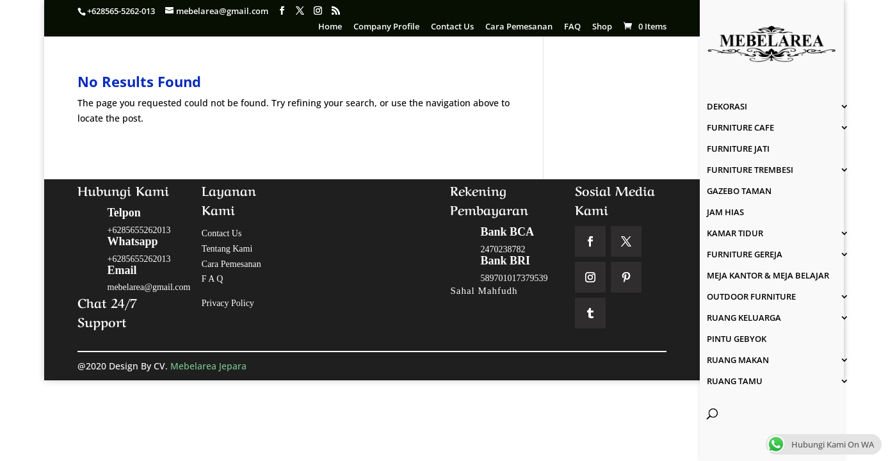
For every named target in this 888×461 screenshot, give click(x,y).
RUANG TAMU (735, 381)
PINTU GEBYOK (736, 339)
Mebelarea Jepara (209, 366)
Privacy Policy (228, 303)
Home (330, 27)
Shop (602, 27)
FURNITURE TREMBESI (750, 170)
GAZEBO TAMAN (739, 191)
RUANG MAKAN (738, 360)
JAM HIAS (725, 212)
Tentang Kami (227, 249)
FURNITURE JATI (738, 149)
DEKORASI (727, 107)
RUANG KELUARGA (744, 318)
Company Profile (386, 27)
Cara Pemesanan (519, 27)
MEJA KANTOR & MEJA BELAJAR (768, 276)
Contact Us (452, 27)
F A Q (212, 279)
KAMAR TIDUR (735, 234)
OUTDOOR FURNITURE (751, 297)
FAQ (572, 27)
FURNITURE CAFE (740, 128)
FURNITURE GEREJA (744, 255)
